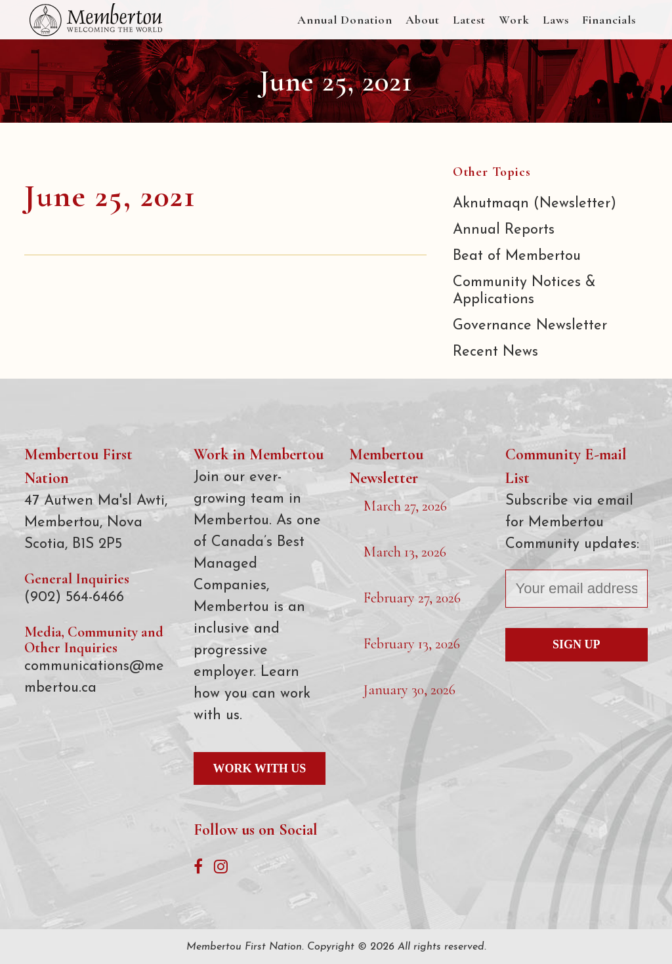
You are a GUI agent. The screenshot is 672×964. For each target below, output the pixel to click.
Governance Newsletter (530, 325)
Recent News (495, 352)
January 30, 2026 (409, 689)
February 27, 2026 (412, 597)
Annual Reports (504, 230)
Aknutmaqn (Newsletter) (534, 203)
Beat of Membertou (517, 256)
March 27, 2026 (405, 505)
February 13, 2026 (412, 643)
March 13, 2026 (405, 551)
